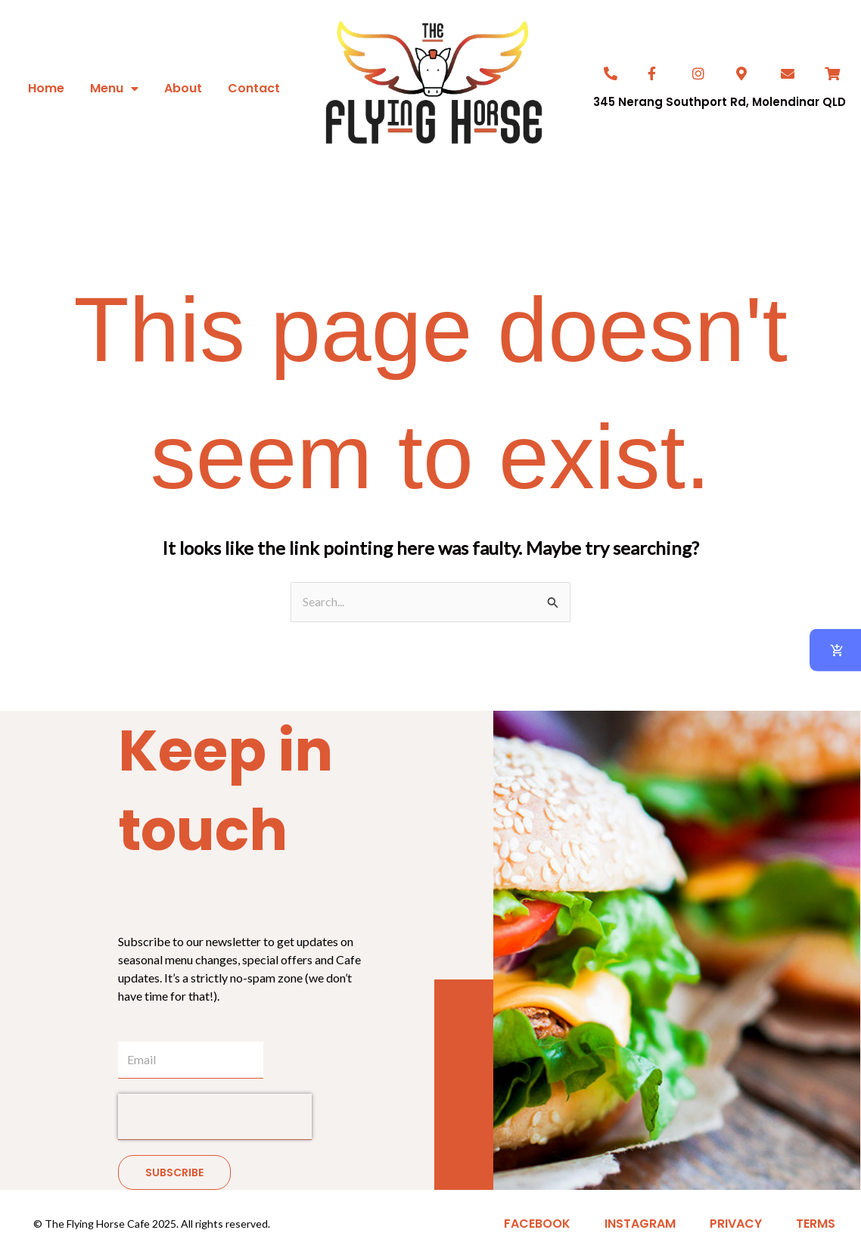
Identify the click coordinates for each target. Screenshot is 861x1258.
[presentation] (215, 1116)
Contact (254, 88)
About (183, 88)
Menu (114, 88)
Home (46, 88)
